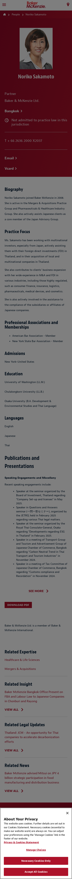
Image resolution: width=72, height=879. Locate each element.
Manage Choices (36, 850)
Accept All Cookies (36, 871)
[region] (36, 843)
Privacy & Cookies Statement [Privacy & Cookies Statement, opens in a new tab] (21, 842)
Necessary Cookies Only (36, 860)
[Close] (67, 813)
